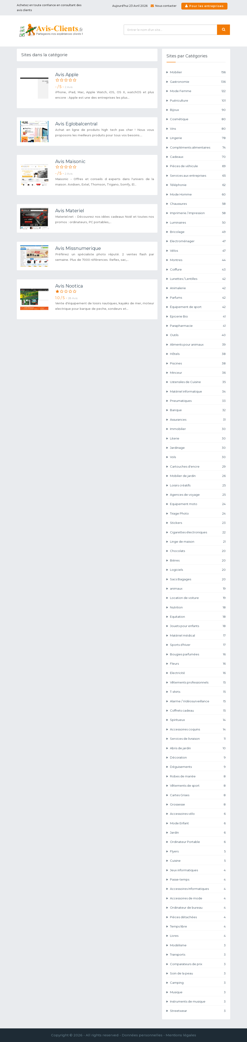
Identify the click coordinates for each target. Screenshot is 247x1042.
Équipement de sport (198, 307)
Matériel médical (198, 635)
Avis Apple (66, 74)
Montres (198, 260)
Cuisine (198, 860)
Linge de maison (198, 541)
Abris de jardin (198, 748)
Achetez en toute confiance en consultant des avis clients (49, 7)
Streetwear (198, 1010)
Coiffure (198, 269)
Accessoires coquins (198, 729)
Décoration (198, 757)
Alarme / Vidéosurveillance (198, 701)
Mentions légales (181, 1035)
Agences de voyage (198, 494)
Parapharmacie (198, 325)
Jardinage (198, 447)
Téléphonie (198, 185)
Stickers (198, 522)
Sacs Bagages (198, 579)
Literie (198, 438)
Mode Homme (198, 194)
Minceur (198, 372)
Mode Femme (198, 91)
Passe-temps (198, 879)
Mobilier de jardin (198, 475)
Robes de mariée (198, 776)
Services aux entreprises (198, 175)
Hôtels (198, 353)
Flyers (198, 851)
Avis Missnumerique (78, 248)
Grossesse (198, 804)
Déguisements (198, 766)
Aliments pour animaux (198, 344)
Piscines (198, 363)
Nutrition (198, 607)
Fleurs (198, 663)
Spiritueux (198, 719)
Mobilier (198, 72)
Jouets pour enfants (198, 626)
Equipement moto (198, 504)
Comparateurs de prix (198, 964)
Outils (198, 335)
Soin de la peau (198, 973)
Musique (198, 992)
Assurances (198, 419)
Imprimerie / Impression (198, 213)
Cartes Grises (198, 795)
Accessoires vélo (198, 813)
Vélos (198, 250)
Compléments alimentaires (198, 147)
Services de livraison (198, 738)
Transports (198, 954)
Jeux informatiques (198, 870)
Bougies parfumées (198, 654)
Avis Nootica (69, 286)
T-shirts (198, 691)
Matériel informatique (198, 391)
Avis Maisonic (70, 161)
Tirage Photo (198, 513)
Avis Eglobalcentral (76, 124)
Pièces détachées (198, 917)
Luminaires (198, 222)
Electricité (198, 673)
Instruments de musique (198, 1001)
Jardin (198, 832)
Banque (198, 410)
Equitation (198, 616)
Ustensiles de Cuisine (198, 382)
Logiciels (198, 569)
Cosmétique (198, 119)
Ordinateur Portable (198, 841)
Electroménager (198, 241)
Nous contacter (164, 5)
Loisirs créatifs (198, 485)
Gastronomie (198, 81)
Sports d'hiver (198, 644)
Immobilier (198, 429)
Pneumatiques (198, 400)
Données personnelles (142, 1035)
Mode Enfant (198, 823)
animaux (198, 588)
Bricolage (198, 231)
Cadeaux (198, 156)
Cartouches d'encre (198, 466)
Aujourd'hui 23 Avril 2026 (129, 5)
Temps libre (198, 926)
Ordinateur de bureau (198, 907)
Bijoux (198, 109)
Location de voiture (198, 597)
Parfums (198, 297)
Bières (198, 560)
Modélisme (198, 945)
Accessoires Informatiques (198, 888)
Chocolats (198, 551)
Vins (198, 128)
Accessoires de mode (198, 898)
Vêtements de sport (198, 785)
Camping (198, 982)
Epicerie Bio (198, 316)
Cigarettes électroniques (198, 532)
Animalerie (198, 288)
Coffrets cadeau (198, 710)
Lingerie (198, 138)
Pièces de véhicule (198, 166)
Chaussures (198, 203)
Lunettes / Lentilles (198, 278)
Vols (198, 457)
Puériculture (198, 100)
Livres (198, 935)
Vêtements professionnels (198, 682)
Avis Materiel (69, 210)
